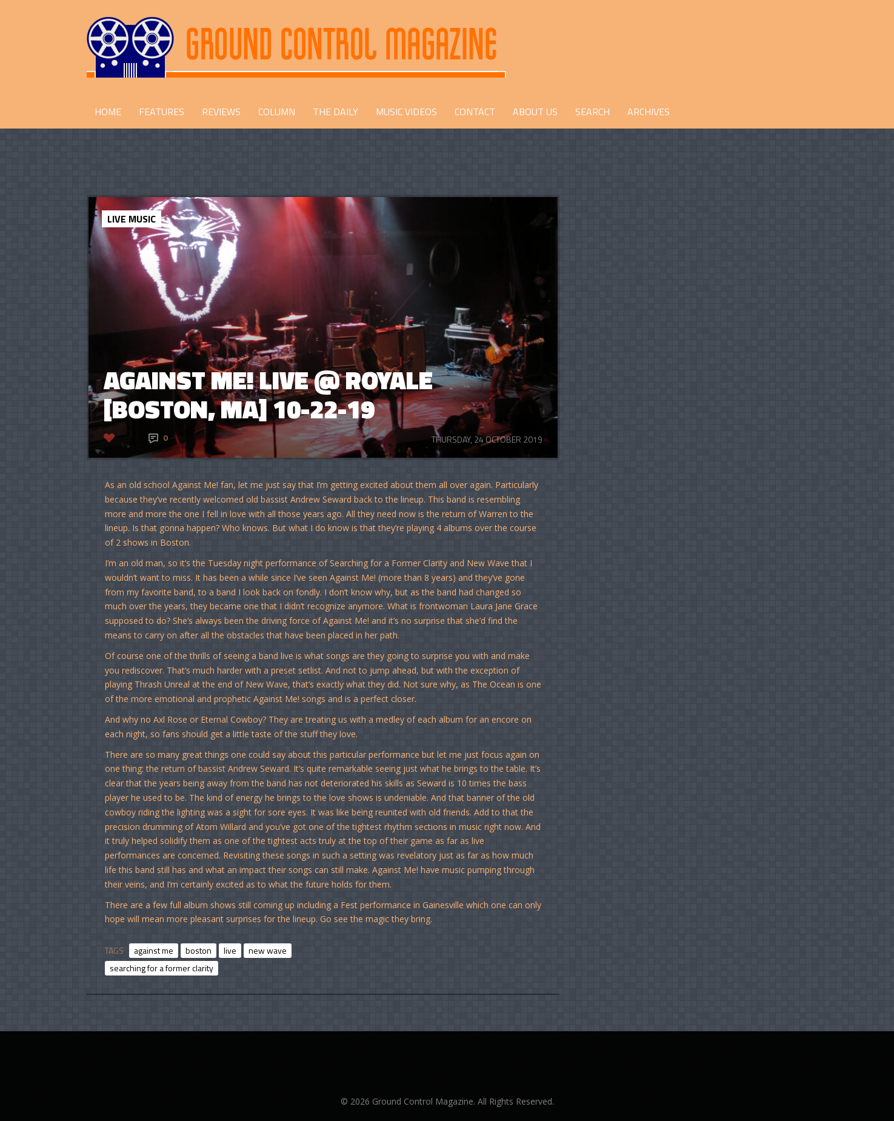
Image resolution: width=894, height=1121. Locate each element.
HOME (108, 111)
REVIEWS (221, 111)
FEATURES (161, 111)
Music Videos (406, 111)
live (230, 950)
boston (198, 950)
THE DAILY (335, 111)
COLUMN (276, 111)
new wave (268, 950)
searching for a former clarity (161, 968)
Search (592, 111)
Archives (648, 111)
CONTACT (475, 111)
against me (153, 950)
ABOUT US (535, 111)
